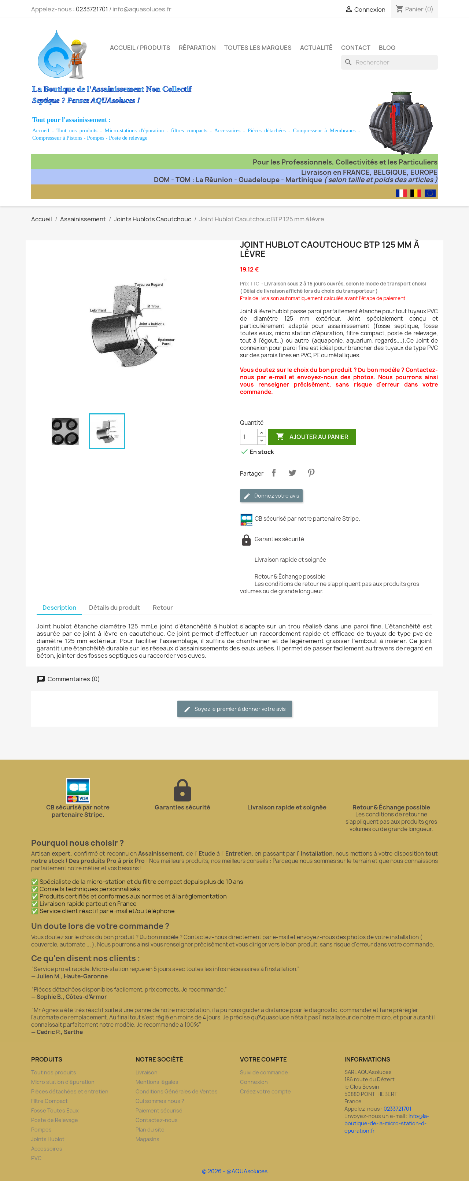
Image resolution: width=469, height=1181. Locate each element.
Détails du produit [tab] (114, 608)
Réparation (197, 48)
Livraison (147, 1072)
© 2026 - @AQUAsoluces (234, 1171)
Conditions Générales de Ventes (177, 1091)
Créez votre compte (265, 1091)
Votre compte (263, 1059)
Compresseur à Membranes (324, 130)
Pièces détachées (267, 130)
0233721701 (92, 9)
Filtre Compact (49, 1100)
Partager (273, 472)
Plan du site (150, 1129)
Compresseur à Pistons (57, 138)
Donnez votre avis (271, 496)
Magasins (147, 1139)
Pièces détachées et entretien (69, 1091)
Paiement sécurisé (159, 1110)
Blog (387, 48)
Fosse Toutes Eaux (55, 1110)
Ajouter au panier (312, 437)
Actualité (316, 48)
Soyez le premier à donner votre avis (235, 709)
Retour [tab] (163, 608)
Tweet (292, 472)
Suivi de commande (264, 1072)
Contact (355, 48)
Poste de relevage (128, 138)
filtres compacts (189, 130)
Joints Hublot (47, 1139)
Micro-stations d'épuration (134, 130)
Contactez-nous (157, 1120)
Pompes (95, 138)
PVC (36, 1158)
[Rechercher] (389, 62)
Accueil (40, 130)
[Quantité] (249, 437)
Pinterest (311, 472)
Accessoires (227, 130)
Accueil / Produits (140, 48)
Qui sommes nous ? (160, 1100)
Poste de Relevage (54, 1120)
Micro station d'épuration (63, 1081)
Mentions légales (157, 1081)
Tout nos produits (76, 130)
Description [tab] (59, 608)
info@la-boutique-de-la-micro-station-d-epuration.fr (386, 1123)
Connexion (254, 1081)
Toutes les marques (258, 48)
